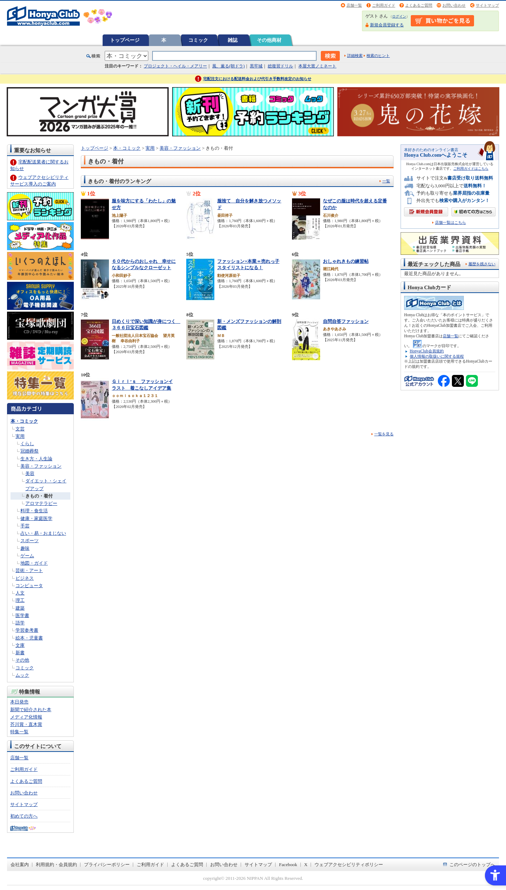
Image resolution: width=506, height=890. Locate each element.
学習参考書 (26, 630)
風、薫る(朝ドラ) (228, 66)
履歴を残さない (481, 264)
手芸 (25, 525)
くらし (27, 443)
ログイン (399, 16)
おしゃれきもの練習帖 (346, 261)
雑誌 (233, 40)
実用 (20, 436)
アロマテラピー (41, 503)
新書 (20, 652)
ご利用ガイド (383, 5)
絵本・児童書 (29, 638)
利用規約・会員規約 (56, 864)
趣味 (25, 548)
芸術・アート (29, 570)
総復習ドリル (280, 66)
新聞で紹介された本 (30, 709)
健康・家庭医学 (36, 518)
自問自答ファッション (346, 321)
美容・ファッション (40, 466)
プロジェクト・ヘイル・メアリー (175, 66)
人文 (20, 593)
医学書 (22, 615)
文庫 (20, 645)
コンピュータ (29, 585)
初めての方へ (24, 816)
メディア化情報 (26, 717)
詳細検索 (355, 55)
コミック (198, 40)
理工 (20, 600)
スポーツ (29, 540)
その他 (22, 660)
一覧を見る (384, 434)
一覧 (386, 181)
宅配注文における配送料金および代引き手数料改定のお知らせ (257, 79)
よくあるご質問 (418, 5)
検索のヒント (378, 55)
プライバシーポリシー (107, 864)
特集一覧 (19, 731)
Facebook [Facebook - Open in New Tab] (288, 864)
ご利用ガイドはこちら (470, 168)
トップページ (125, 40)
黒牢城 (256, 66)
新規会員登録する (387, 24)
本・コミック (24, 421)
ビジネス (24, 578)
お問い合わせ (454, 5)
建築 (20, 608)
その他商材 (269, 40)
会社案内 (20, 864)
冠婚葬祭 (29, 451)
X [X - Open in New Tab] (306, 864)
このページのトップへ (472, 864)
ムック (22, 675)
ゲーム (27, 555)
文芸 (20, 428)
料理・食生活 (34, 510)
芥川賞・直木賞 (26, 724)
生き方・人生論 (36, 458)
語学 (20, 622)
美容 (29, 473)
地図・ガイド (34, 563)
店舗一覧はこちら (450, 223)
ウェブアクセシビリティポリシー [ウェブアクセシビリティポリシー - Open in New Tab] (348, 864)
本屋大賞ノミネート (317, 66)
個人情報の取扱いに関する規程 (437, 356)
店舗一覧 (354, 5)
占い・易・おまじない (43, 533)
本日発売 (19, 701)
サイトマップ (487, 5)
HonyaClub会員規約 (427, 351)
